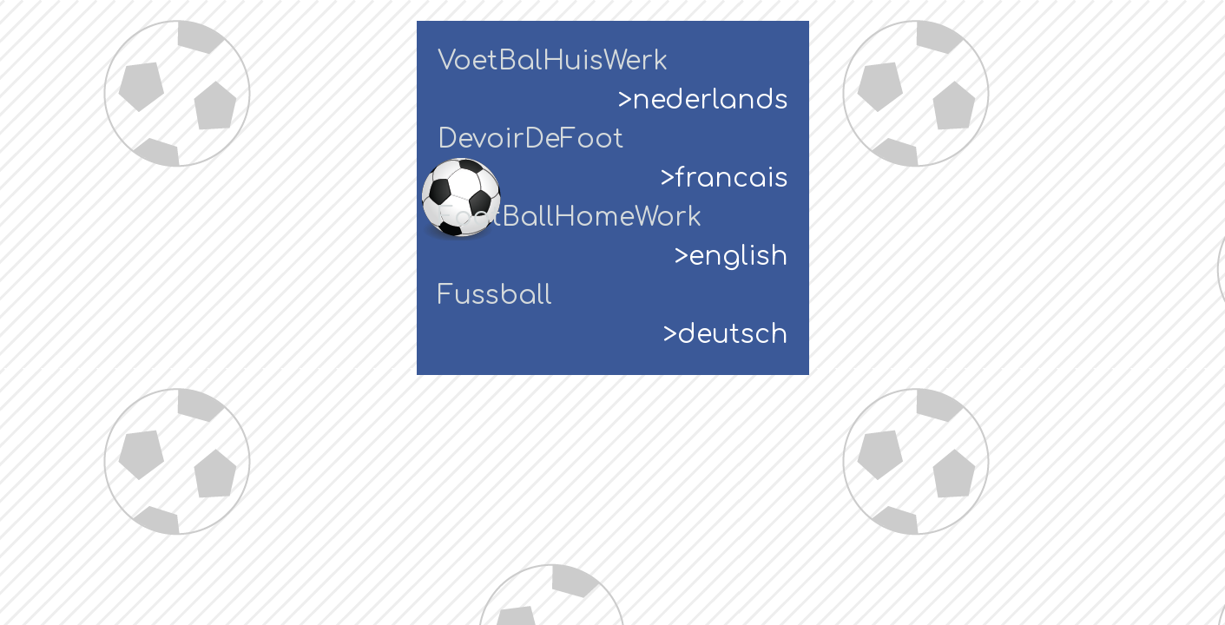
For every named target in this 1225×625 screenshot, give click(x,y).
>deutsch (725, 334)
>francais (724, 178)
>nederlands (703, 100)
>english (731, 256)
